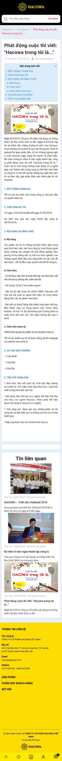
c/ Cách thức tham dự (19, 90)
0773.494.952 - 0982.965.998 (16, 668)
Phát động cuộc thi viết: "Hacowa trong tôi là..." (29, 602)
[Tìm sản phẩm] (31, 19)
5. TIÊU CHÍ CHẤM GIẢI (18, 98)
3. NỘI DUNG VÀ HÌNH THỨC (21, 79)
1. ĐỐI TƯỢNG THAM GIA (19, 71)
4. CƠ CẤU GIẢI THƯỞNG (19, 94)
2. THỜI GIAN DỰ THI (16, 75)
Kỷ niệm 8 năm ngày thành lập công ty (26, 551)
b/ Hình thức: (14, 87)
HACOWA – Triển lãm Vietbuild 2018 (25, 502)
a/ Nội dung (13, 83)
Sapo (37, 740)
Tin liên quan (31, 458)
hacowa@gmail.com (11, 660)
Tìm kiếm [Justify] (53, 18)
